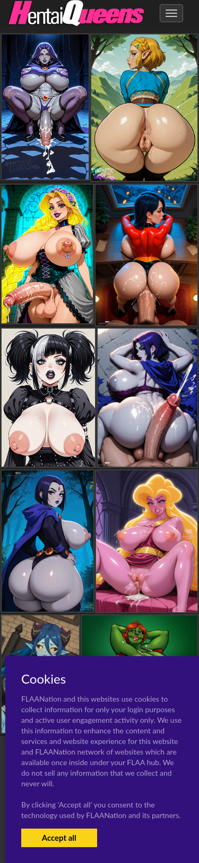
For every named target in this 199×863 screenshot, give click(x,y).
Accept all (59, 837)
